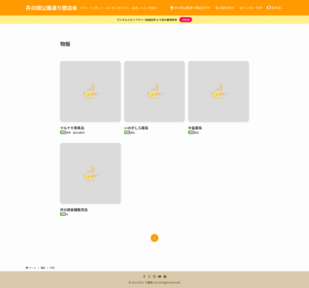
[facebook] (144, 277)
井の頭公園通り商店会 (51, 7)
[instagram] (154, 277)
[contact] (165, 277)
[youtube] (160, 277)
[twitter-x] (149, 277)
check (185, 19)
